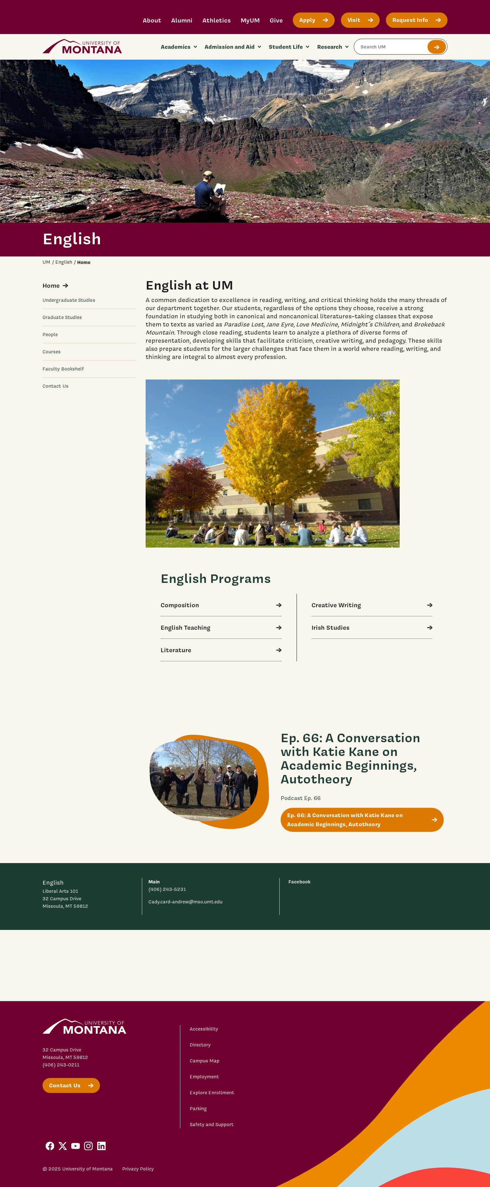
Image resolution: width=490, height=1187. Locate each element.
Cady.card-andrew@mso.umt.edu (185, 902)
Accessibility (204, 1029)
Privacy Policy (138, 1169)
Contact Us (55, 386)
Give (276, 20)
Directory (200, 1045)
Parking (198, 1108)
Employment (204, 1077)
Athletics (216, 20)
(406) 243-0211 (60, 1065)
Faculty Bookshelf (63, 369)
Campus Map (204, 1061)
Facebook (299, 881)
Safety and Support (211, 1124)
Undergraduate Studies (68, 300)
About (152, 20)
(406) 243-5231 (167, 889)
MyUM (250, 20)
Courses (51, 352)
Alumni (181, 20)
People (50, 334)
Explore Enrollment (212, 1093)
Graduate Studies (62, 317)
